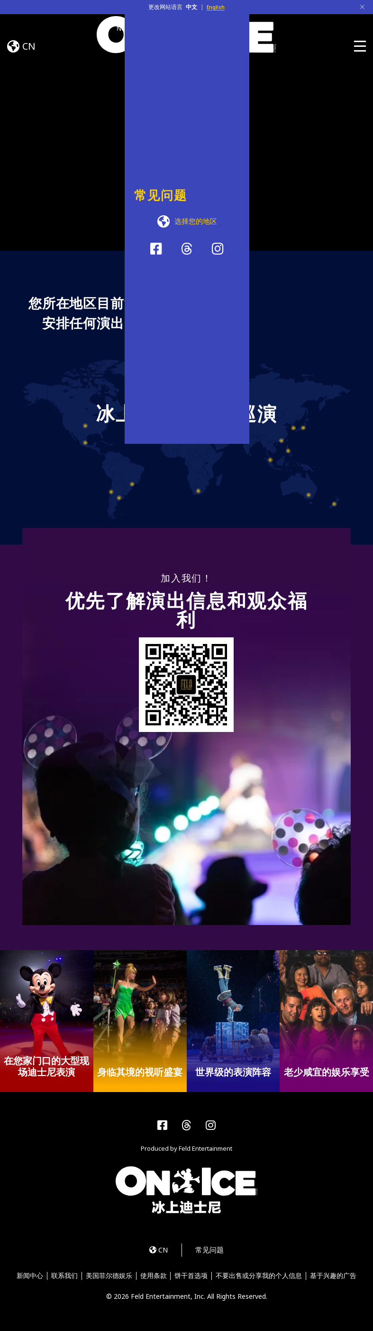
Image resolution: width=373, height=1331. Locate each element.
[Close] (362, 7)
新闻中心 (27, 1279)
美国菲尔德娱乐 (108, 1279)
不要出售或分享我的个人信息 (261, 1279)
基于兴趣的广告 (335, 1279)
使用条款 (153, 1279)
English (216, 7)
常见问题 (212, 1252)
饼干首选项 (192, 1279)
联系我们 (63, 1279)
